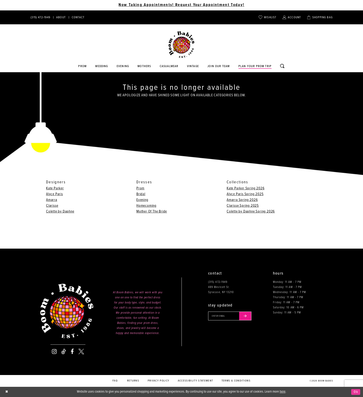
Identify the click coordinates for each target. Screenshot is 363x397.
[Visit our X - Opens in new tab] (81, 351)
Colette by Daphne (60, 211)
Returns (133, 381)
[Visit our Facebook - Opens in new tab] (72, 351)
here (282, 391)
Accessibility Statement (195, 381)
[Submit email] (247, 316)
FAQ (115, 381)
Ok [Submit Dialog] (356, 392)
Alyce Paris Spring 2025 (245, 194)
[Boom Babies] (181, 45)
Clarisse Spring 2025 (243, 205)
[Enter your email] (231, 316)
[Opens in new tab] (169, 66)
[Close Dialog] (7, 392)
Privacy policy (158, 381)
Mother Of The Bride (151, 211)
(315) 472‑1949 (217, 282)
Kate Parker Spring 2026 (245, 188)
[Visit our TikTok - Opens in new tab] (63, 351)
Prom (140, 188)
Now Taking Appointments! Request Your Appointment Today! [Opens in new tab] (181, 5)
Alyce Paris (54, 194)
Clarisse (52, 205)
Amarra (51, 199)
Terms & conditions (236, 381)
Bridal (140, 194)
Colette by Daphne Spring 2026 (251, 211)
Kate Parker (55, 188)
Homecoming (146, 205)
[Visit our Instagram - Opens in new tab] (54, 351)
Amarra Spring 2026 (242, 199)
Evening (142, 199)
